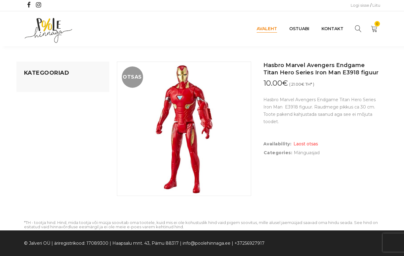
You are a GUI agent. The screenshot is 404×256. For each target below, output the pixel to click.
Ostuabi (299, 28)
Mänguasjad (37, 85)
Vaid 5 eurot (36, 166)
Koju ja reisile (37, 97)
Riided (30, 143)
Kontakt (332, 28)
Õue (28, 132)
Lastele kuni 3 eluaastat (49, 120)
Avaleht (267, 28)
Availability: (277, 144)
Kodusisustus (38, 109)
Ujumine (33, 155)
